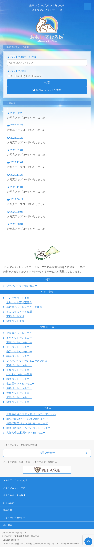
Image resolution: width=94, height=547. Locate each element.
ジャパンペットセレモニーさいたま (26, 360)
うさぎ (25, 76)
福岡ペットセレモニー (19, 402)
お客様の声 (8, 502)
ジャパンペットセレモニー (21, 285)
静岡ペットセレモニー (19, 379)
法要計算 (7, 510)
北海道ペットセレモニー (20, 333)
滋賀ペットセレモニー (19, 388)
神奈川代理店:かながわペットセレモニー (29, 428)
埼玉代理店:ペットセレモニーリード (27, 423)
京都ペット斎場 (15, 316)
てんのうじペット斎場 (19, 311)
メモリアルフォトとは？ (15, 480)
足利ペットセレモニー (19, 337)
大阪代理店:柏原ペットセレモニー (25, 432)
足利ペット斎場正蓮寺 (19, 302)
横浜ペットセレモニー (19, 356)
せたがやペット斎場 (17, 298)
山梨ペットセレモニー (19, 351)
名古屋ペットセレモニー (20, 383)
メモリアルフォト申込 (14, 488)
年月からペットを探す (47, 90)
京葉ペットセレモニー (19, 365)
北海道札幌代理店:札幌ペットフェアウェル (31, 414)
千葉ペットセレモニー (19, 370)
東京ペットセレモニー (19, 342)
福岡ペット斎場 (15, 321)
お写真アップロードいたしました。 (27, 117)
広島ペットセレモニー (19, 397)
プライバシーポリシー (14, 517)
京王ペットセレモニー (19, 347)
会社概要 (7, 525)
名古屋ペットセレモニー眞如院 (24, 307)
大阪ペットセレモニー (19, 393)
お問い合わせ (47, 452)
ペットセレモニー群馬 (19, 374)
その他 (36, 76)
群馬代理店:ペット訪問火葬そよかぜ (27, 419)
